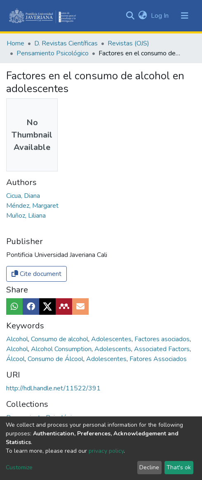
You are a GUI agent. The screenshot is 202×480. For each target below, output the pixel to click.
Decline (149, 467)
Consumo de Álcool (56, 359)
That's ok (179, 467)
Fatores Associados (158, 359)
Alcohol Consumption (62, 349)
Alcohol (18, 339)
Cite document (36, 273)
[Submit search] (130, 15)
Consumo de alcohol (60, 339)
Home (15, 43)
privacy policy (106, 451)
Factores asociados (162, 339)
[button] (142, 16)
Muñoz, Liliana (26, 215)
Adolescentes (112, 339)
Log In (160, 15)
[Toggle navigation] (185, 16)
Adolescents (113, 349)
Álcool (16, 359)
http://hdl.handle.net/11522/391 (53, 388)
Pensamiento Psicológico (52, 53)
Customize (19, 467)
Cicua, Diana (23, 195)
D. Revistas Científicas (66, 43)
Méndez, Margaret (32, 205)
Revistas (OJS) (128, 43)
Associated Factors (162, 349)
